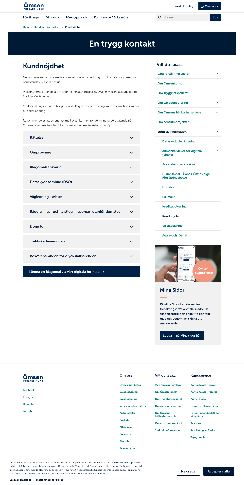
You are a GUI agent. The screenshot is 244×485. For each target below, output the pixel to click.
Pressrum (125, 434)
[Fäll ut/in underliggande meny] (216, 73)
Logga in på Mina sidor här (182, 336)
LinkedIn (28, 405)
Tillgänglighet (128, 448)
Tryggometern (199, 438)
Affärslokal (126, 428)
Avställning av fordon (203, 431)
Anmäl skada (198, 399)
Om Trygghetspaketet (168, 399)
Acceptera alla (219, 471)
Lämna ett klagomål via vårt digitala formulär (65, 271)
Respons (196, 424)
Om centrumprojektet (168, 424)
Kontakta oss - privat (203, 385)
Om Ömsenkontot (166, 392)
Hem (26, 27)
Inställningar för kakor (49, 479)
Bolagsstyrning (129, 392)
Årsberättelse (128, 413)
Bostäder (125, 420)
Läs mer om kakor (20, 479)
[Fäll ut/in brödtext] (81, 137)
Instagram (29, 398)
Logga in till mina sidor (204, 406)
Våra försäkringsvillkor (168, 385)
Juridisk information (47, 27)
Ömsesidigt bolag (130, 385)
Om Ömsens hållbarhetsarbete (165, 415)
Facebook (29, 391)
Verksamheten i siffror (133, 406)
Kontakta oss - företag (204, 392)
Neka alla (188, 471)
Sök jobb (125, 441)
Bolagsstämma (128, 399)
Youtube (28, 412)
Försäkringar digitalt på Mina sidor (205, 415)
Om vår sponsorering (168, 406)
